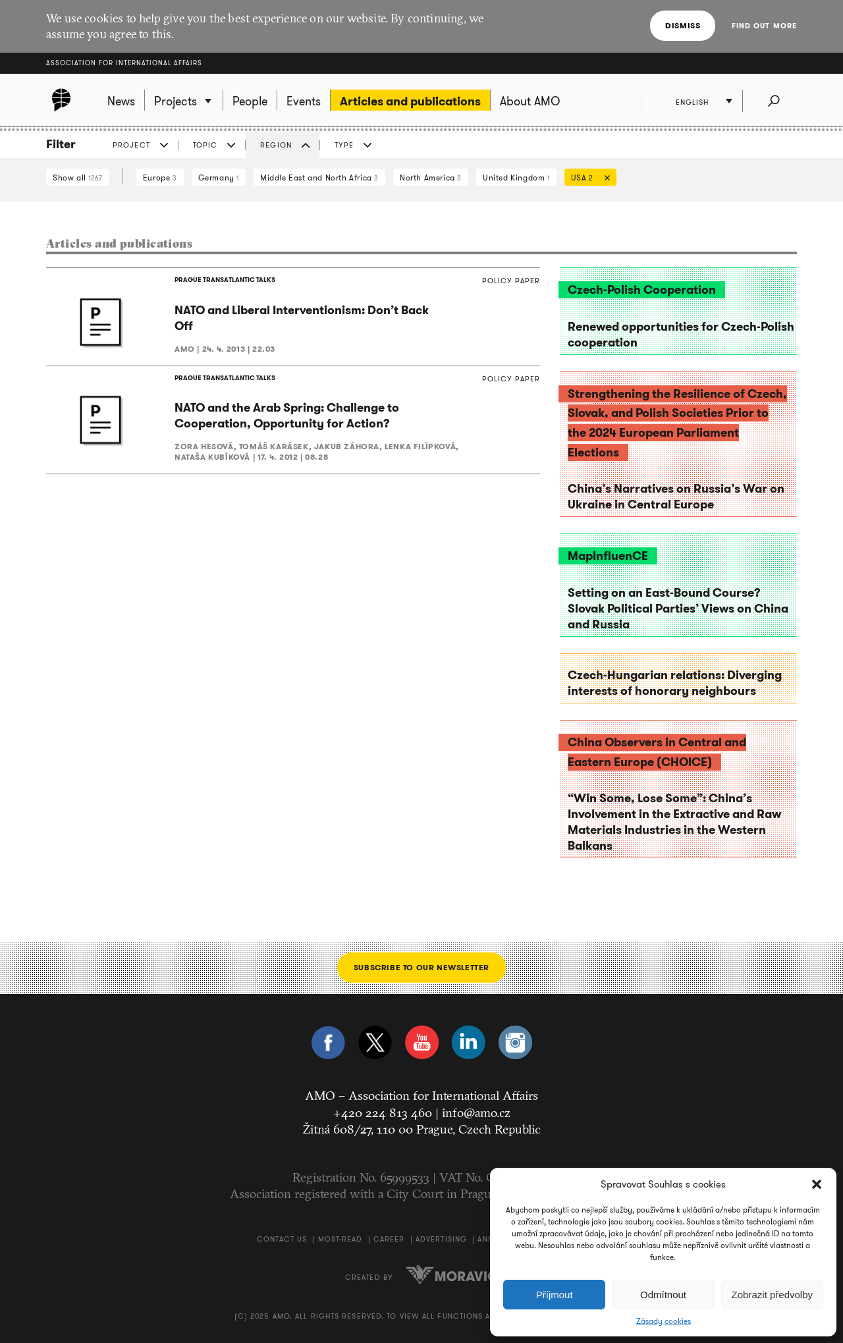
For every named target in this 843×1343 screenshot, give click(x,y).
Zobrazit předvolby (772, 1294)
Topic (205, 145)
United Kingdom (516, 177)
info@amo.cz (476, 1112)
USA (587, 179)
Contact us (282, 1239)
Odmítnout (663, 1294)
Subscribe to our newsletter (421, 967)
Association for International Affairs (124, 63)
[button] (816, 1184)
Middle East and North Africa (319, 177)
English (692, 102)
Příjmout (554, 1294)
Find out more (764, 25)
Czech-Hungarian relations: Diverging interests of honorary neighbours (675, 683)
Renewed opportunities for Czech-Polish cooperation (681, 334)
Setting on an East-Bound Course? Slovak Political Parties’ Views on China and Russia (678, 608)
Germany (218, 177)
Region (276, 145)
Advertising (441, 1239)
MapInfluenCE (608, 555)
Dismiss (682, 25)
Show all (78, 177)
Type (344, 145)
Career (389, 1239)
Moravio (452, 1274)
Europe (160, 177)
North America (431, 177)
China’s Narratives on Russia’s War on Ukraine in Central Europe (676, 496)
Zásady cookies (663, 1321)
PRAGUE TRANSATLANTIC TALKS (225, 280)
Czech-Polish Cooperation (642, 289)
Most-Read (340, 1239)
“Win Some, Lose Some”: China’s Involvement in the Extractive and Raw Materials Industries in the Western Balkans (674, 822)
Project (131, 145)
